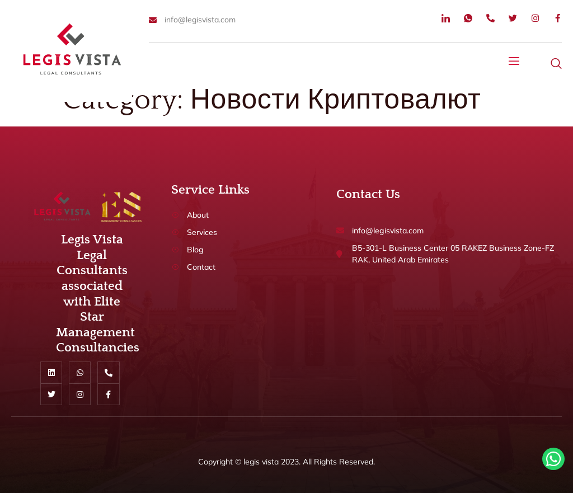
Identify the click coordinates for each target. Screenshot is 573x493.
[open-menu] (514, 62)
